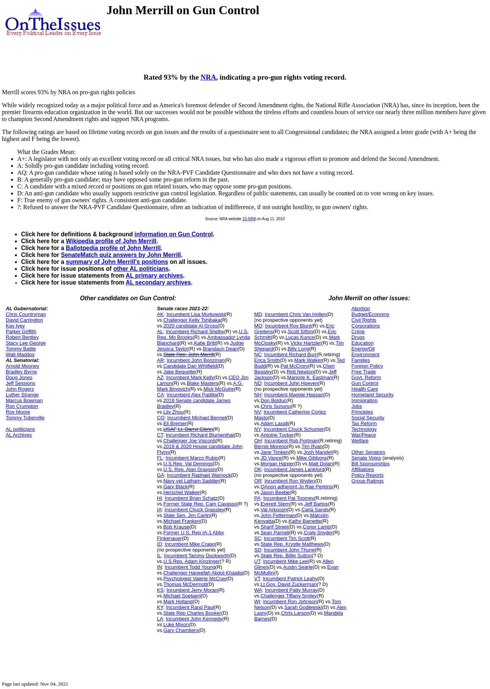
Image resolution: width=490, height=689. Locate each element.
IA (159, 509)
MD (258, 314)
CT (160, 435)
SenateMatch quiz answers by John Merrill (121, 255)
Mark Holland (178, 601)
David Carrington (24, 320)
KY (160, 607)
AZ (160, 377)
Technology (364, 429)
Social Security (367, 418)
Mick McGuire (218, 389)
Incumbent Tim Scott (286, 538)
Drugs (358, 337)
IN (159, 567)
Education (362, 343)
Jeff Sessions (20, 383)
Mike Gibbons (311, 458)
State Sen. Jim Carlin (186, 515)
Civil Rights (363, 320)
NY (257, 429)
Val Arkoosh (274, 509)
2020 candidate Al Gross (190, 326)
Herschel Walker (181, 492)
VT (257, 578)
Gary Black (175, 486)
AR (160, 360)
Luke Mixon (176, 624)
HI (159, 498)
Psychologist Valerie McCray (194, 578)
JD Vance (271, 458)
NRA (208, 77)
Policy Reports (367, 475)
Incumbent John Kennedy (194, 619)
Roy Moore (18, 412)
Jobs (356, 406)
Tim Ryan (312, 446)
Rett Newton (300, 372)
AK (160, 314)
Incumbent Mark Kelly (190, 377)
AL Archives (19, 435)
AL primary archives (154, 275)
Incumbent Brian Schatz (191, 498)
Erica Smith (266, 360)
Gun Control (364, 383)
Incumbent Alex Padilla (192, 395)
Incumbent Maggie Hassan (293, 395)
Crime (358, 331)
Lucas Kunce (300, 337)
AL (160, 331)
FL (160, 458)
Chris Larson (295, 613)
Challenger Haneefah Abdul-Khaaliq (203, 573)
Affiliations (362, 469)
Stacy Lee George (26, 343)
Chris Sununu (276, 406)
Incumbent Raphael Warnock (199, 475)
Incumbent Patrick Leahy (290, 578)
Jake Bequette (179, 372)
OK (257, 469)
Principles (362, 412)
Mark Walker (308, 360)
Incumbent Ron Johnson (290, 601)
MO (258, 326)
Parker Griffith (21, 331)
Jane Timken (275, 452)
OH (258, 441)
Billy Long (298, 349)
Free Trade (363, 372)
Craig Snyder (318, 532)
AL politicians (20, 429)
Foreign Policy (367, 366)
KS (160, 590)
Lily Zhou (173, 412)
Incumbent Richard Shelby (195, 331)
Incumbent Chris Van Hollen (296, 314)
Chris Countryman (26, 314)
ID (159, 544)
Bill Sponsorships (370, 463)
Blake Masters (202, 383)
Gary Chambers (181, 630)
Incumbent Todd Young (190, 567)
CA (160, 395)
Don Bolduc (273, 400)
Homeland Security (372, 395)
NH (257, 395)
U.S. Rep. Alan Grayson (189, 469)
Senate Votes (366, 458)
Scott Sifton (300, 331)
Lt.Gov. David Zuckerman (289, 584)
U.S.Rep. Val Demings (188, 463)
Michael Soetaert (182, 596)
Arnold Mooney (22, 366)
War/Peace (363, 435)
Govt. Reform (366, 377)
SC (257, 538)
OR (258, 481)
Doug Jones (19, 377)
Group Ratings (367, 481)
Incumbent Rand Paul (190, 607)
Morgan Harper (277, 463)
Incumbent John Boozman (195, 360)
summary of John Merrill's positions (117, 262)
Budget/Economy (370, 314)
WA (258, 590)
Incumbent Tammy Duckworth (196, 555)
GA (160, 475)
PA (257, 498)
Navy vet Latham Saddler (191, 481)
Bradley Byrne (21, 372)
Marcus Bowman (24, 400)
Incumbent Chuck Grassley (194, 509)
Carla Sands (315, 509)
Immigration (364, 400)
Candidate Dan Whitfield (190, 366)
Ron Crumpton (22, 406)
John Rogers (20, 389)
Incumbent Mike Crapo (190, 544)
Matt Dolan (321, 463)
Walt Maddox (20, 354)
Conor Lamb (316, 527)
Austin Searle (297, 567)
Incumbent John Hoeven (291, 383)
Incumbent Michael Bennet (196, 418)
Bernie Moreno (270, 446)
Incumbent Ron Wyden (290, 481)
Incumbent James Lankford (294, 469)
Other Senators (368, 452)
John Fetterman (278, 515)
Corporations (365, 326)
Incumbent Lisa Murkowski (196, 314)
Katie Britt (205, 343)
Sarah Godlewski (303, 607)
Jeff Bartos (316, 504)
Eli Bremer (175, 423)
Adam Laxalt (274, 423)
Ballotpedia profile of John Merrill (113, 248)
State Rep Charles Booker (192, 613)
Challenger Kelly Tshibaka (191, 320)
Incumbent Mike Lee (285, 561)
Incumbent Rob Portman (291, 441)
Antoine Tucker (277, 435)
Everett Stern (275, 504)
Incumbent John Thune (289, 550)
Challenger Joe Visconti (189, 441)
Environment (365, 354)
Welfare (360, 441)
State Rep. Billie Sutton (286, 555)
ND (257, 383)
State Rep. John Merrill (188, 354)
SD (257, 550)
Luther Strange (22, 395)
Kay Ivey (15, 326)
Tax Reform (364, 423)
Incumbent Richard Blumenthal (200, 435)
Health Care (364, 389)
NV (257, 412)
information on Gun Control (173, 234)
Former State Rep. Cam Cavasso (200, 504)
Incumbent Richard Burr (290, 354)
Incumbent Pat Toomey (288, 498)
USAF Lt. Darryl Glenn (188, 429)
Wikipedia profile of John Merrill (111, 241)
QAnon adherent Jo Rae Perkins (296, 486)
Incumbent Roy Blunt (288, 326)
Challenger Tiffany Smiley (289, 596)
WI (257, 601)
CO (161, 418)
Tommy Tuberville (25, 418)
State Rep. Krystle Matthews (292, 544)
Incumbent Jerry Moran (192, 590)
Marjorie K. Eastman (309, 377)
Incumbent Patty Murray (291, 590)
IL (159, 555)
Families (360, 360)
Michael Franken (181, 521)
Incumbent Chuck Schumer (294, 429)
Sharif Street (274, 527)
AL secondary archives (158, 282)
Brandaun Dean (220, 349)
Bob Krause (176, 527)
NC (257, 354)
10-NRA (249, 219)
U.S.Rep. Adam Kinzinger (191, 561)
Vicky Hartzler (306, 343)
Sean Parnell (275, 532)
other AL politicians (141, 268)
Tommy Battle (21, 349)
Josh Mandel (318, 452)
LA (160, 619)
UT (257, 561)
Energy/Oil (363, 349)
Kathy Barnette (305, 521)
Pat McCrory (294, 366)
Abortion (360, 308)
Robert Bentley (22, 337)
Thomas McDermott (185, 584)
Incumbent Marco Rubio (191, 458)
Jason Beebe (275, 492)
